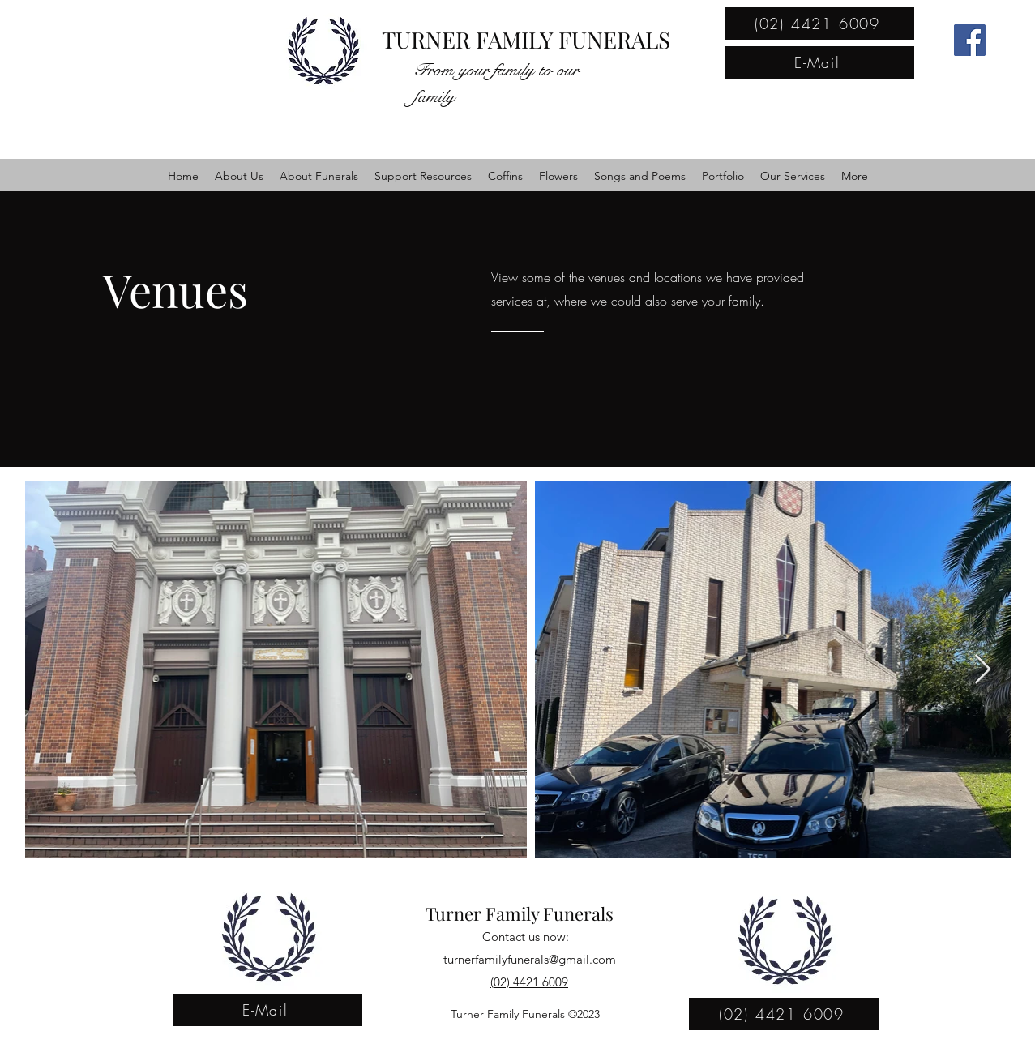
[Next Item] (982, 670)
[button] (239, 176)
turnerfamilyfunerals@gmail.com (529, 959)
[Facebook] (970, 40)
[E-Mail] (819, 62)
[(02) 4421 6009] (819, 23)
